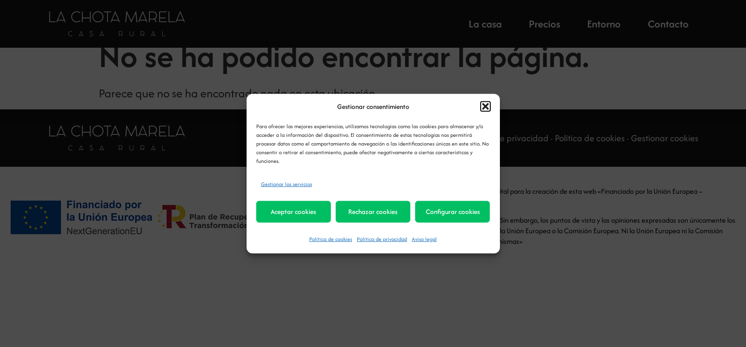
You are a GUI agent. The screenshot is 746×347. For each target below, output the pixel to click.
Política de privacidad (382, 238)
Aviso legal (424, 238)
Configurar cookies (453, 211)
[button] (485, 106)
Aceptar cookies (293, 211)
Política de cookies (330, 238)
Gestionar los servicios (286, 183)
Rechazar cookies (372, 211)
